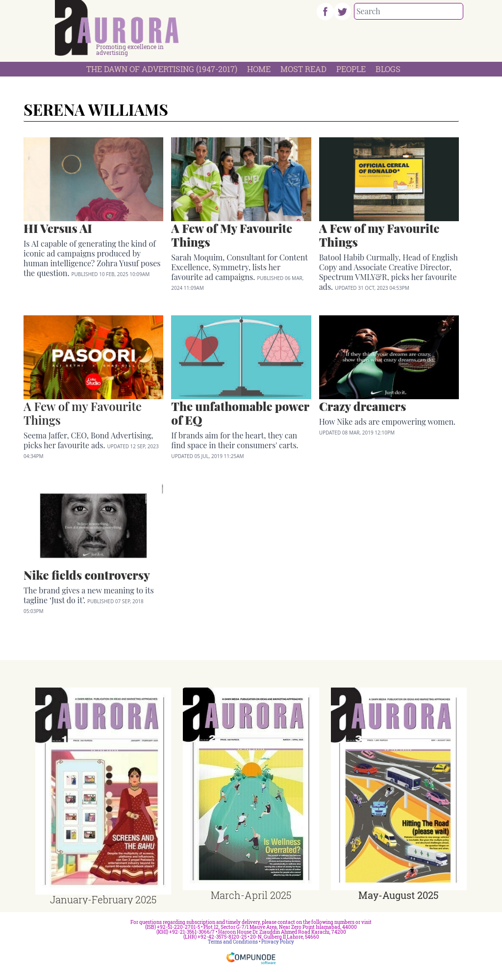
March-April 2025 (251, 895)
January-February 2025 (103, 899)
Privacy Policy (277, 942)
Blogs (388, 69)
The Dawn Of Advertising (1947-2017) (161, 69)
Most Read (303, 69)
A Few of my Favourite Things (83, 413)
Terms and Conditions (233, 942)
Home (259, 69)
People (351, 69)
